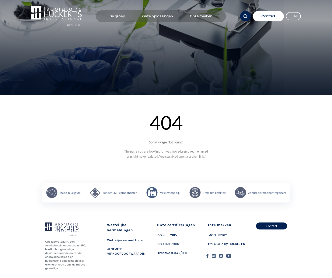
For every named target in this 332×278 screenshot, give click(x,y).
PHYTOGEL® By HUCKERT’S (225, 244)
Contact (268, 16)
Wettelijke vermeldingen (125, 240)
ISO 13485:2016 (168, 244)
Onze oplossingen (157, 16)
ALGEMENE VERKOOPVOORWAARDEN (126, 251)
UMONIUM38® (216, 235)
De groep (117, 16)
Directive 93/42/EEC (172, 253)
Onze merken (201, 16)
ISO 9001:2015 (167, 235)
